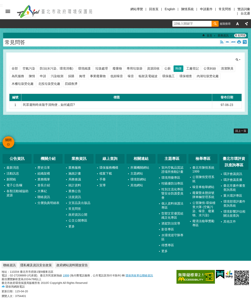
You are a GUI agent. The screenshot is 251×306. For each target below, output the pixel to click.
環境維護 (84, 68)
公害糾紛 (210, 68)
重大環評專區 (232, 195)
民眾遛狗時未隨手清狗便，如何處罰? (49, 104)
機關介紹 (48, 159)
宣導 (102, 185)
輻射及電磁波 (148, 76)
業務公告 (74, 191)
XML (227, 41)
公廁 (167, 68)
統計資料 (74, 185)
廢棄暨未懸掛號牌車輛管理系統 (203, 195)
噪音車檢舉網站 (203, 187)
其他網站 (136, 185)
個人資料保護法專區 (172, 205)
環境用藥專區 (170, 177)
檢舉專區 (203, 159)
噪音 (131, 76)
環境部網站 (138, 179)
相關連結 (141, 159)
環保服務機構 (108, 167)
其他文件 (229, 221)
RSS (221, 41)
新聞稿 (11, 179)
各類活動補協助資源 (17, 193)
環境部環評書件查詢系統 (234, 203)
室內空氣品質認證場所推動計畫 (172, 169)
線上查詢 (110, 159)
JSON (233, 41)
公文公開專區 (77, 220)
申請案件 (206, 9)
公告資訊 (17, 159)
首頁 (209, 35)
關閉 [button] (8, 11)
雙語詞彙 (243, 9)
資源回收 (153, 68)
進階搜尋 (225, 23)
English (170, 9)
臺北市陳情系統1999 (203, 169)
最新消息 (12, 167)
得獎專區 (167, 245)
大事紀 (42, 191)
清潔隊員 (227, 68)
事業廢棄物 (98, 76)
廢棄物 (117, 68)
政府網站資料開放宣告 (72, 265)
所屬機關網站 (139, 167)
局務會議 (74, 179)
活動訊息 (12, 173)
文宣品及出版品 (79, 203)
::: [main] (4, 31)
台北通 (245, 13)
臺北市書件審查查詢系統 (234, 187)
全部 (15, 68)
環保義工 (168, 76)
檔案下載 (105, 173)
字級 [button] (237, 23)
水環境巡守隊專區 (172, 237)
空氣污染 (29, 68)
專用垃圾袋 (134, 68)
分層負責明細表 (48, 203)
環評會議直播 (232, 179)
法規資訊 (74, 197)
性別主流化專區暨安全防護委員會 (172, 193)
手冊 (102, 179)
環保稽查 (185, 76)
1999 (66, 275)
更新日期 (7, 291)
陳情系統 (187, 9)
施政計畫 (74, 173)
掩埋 (82, 76)
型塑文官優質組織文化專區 (172, 215)
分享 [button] (246, 23)
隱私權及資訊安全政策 (36, 265)
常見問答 (225, 9)
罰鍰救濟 (71, 83)
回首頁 (153, 9)
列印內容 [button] (239, 41)
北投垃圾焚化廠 (49, 83)
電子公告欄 (14, 185)
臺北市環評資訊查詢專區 (234, 162)
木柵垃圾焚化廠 (23, 83)
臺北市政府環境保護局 (55, 11)
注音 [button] (244, 41)
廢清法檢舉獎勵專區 (203, 223)
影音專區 (167, 229)
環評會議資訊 (232, 174)
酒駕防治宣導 (170, 223)
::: (1, 146)
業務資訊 (223, 35)
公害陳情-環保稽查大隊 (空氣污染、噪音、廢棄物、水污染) (203, 209)
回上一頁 (240, 130)
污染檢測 (57, 76)
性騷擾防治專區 (172, 183)
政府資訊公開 (77, 214)
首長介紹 (43, 185)
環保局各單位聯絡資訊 (139, 275)
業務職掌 (43, 179)
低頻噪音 (116, 76)
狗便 (178, 68)
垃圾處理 (101, 68)
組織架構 (43, 173)
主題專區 (172, 159)
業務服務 (74, 167)
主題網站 (136, 173)
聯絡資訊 (43, 197)
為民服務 (18, 76)
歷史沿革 (43, 167)
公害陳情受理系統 (203, 179)
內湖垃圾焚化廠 (208, 76)
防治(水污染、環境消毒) (56, 68)
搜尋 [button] (215, 24)
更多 (71, 226)
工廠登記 (192, 68)
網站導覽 (136, 9)
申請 (43, 76)
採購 (71, 76)
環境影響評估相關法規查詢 (234, 213)
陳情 (32, 76)
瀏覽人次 (7, 296)
